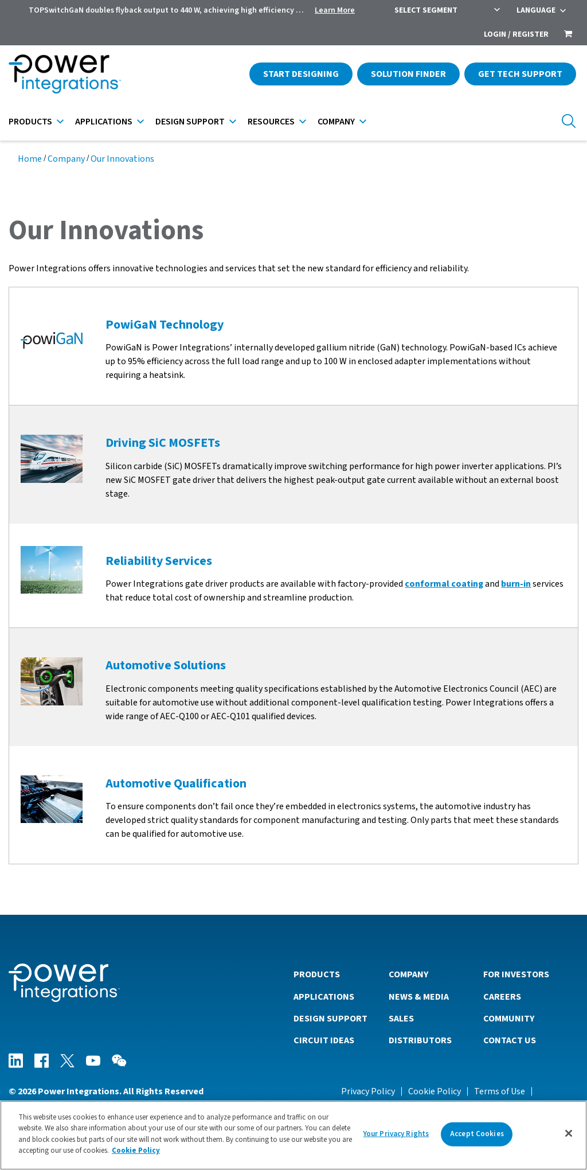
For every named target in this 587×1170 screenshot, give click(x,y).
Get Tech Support (520, 74)
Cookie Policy (434, 1091)
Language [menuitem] (535, 10)
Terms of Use (499, 1091)
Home (30, 159)
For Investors (516, 974)
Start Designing (301, 74)
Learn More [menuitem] (335, 10)
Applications (103, 121)
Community (508, 1018)
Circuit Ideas (324, 1040)
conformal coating (444, 584)
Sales (401, 1018)
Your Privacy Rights (396, 1134)
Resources (271, 121)
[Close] (568, 1133)
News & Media (419, 996)
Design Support (190, 121)
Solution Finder (408, 74)
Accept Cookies (477, 1134)
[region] (293, 1135)
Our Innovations (122, 159)
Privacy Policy (368, 1091)
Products (30, 121)
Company (336, 121)
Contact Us (509, 1040)
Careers (502, 996)
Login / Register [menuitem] (516, 34)
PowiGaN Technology (164, 324)
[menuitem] (568, 35)
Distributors (420, 1040)
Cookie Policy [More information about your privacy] (136, 1150)
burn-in (516, 584)
